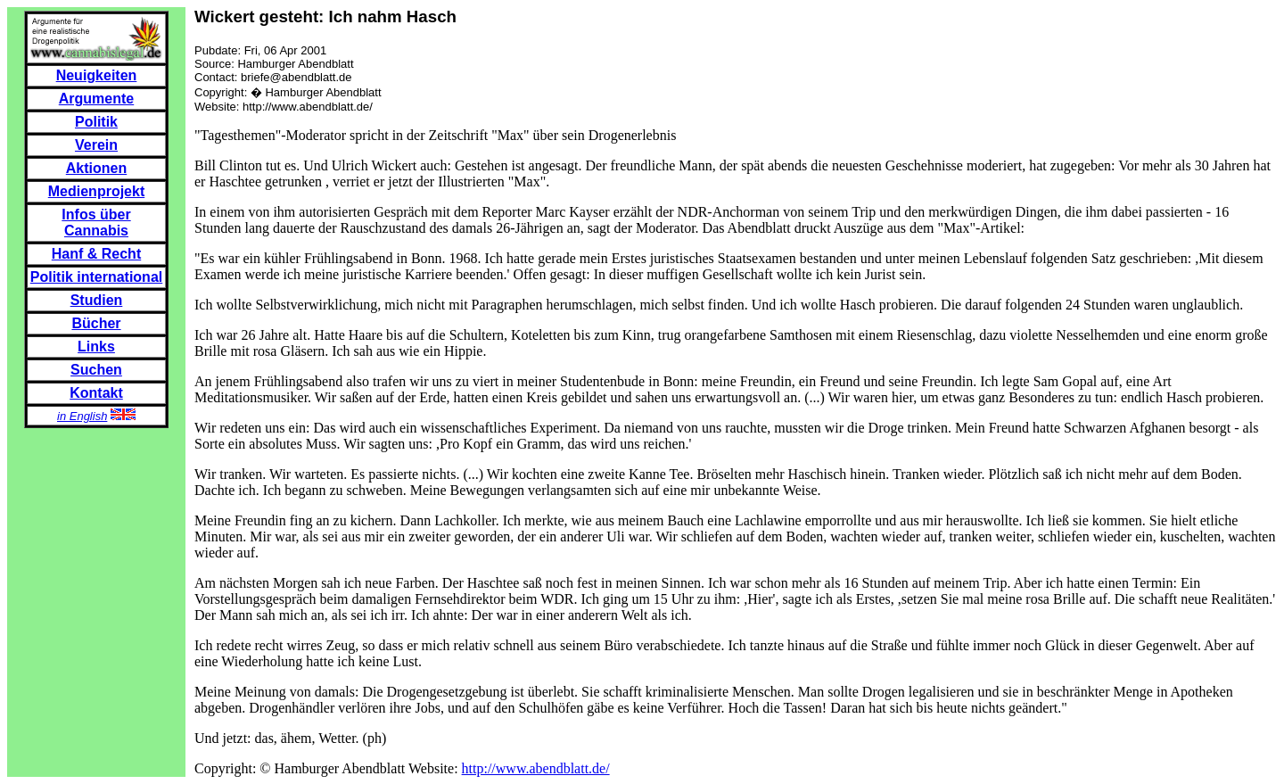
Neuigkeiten (96, 75)
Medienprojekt (96, 191)
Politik (96, 121)
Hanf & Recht (96, 253)
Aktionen (96, 168)
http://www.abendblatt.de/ (536, 768)
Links (96, 346)
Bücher (95, 323)
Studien (96, 300)
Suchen (96, 369)
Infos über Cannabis (96, 222)
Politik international (96, 277)
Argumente (96, 98)
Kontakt (96, 392)
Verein (96, 145)
